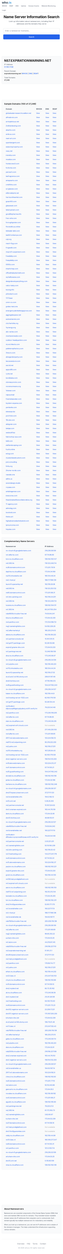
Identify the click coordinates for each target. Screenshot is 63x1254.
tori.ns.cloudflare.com (14, 900)
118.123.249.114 (50, 563)
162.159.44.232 (50, 972)
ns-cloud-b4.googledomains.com (18, 788)
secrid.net (9, 365)
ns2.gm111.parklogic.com (15, 643)
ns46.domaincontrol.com (15, 1005)
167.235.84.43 (50, 751)
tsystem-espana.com (14, 403)
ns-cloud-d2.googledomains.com (18, 660)
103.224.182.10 (50, 738)
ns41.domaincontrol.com (15, 767)
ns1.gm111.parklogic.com (15, 702)
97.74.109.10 (49, 984)
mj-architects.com (13, 344)
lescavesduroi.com (13, 361)
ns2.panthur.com (12, 713)
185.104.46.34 (50, 576)
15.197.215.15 (49, 639)
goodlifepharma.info (13, 214)
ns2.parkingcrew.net (13, 1106)
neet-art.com (11, 138)
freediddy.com (11, 256)
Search (31, 37)
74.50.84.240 (50, 826)
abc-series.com (12, 332)
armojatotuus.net (12, 122)
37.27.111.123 (49, 793)
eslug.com (10, 454)
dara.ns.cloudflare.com (15, 1047)
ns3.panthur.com (12, 963)
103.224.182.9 (50, 1072)
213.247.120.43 (50, 1026)
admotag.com (11, 508)
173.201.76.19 (50, 567)
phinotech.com (11, 294)
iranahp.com (11, 155)
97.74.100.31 (49, 1144)
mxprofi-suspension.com (15, 252)
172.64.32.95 (50, 814)
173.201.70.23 (50, 1005)
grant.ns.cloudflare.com (15, 875)
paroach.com (11, 172)
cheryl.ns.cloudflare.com (15, 1077)
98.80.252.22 (50, 934)
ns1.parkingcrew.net (13, 651)
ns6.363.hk (10, 588)
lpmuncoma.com (12, 525)
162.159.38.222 (50, 635)
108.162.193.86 (50, 980)
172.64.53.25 (49, 938)
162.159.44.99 (50, 1135)
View (38, 113)
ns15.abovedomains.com (15, 862)
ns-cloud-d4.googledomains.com (18, 925)
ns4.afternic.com (12, 734)
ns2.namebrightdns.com (15, 1114)
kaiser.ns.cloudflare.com (15, 693)
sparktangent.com (13, 143)
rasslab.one (10, 475)
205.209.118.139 (51, 1030)
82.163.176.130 (50, 698)
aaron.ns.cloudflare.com (15, 888)
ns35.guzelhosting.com (14, 772)
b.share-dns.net (12, 1119)
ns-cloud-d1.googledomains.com (18, 1152)
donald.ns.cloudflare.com (15, 776)
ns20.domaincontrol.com (15, 1081)
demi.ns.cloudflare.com (15, 814)
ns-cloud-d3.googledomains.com (18, 551)
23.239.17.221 (50, 1009)
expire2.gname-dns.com (15, 647)
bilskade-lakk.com (13, 231)
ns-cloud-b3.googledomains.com (18, 1064)
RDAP (11, 6)
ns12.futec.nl (11, 976)
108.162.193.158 (50, 776)
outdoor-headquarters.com (16, 340)
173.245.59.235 (50, 721)
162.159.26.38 (50, 584)
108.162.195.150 (50, 888)
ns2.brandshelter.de (13, 917)
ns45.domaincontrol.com (15, 858)
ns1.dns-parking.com (14, 597)
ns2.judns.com (11, 746)
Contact (43, 1244)
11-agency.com (11, 504)
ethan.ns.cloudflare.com (15, 972)
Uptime (23, 6)
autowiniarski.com (13, 319)
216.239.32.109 (50, 1152)
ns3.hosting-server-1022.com (17, 755)
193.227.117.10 (50, 830)
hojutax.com (10, 529)
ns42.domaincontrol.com (15, 1098)
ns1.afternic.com (12, 555)
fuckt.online (10, 449)
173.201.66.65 (50, 734)
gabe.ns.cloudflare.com (15, 1039)
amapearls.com (12, 180)
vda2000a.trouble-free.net (16, 946)
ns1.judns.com (11, 967)
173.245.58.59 (50, 993)
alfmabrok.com (12, 117)
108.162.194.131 (50, 605)
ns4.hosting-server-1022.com (17, 698)
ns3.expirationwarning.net (16, 951)
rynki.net (9, 374)
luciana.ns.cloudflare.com (16, 605)
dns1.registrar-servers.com (16, 1060)
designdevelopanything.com (16, 281)
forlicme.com (11, 168)
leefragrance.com (13, 176)
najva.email (10, 395)
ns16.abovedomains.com (15, 763)
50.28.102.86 (50, 643)
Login (4, 10)
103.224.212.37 (50, 763)
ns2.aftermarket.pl (13, 630)
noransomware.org (13, 386)
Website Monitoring (49, 6)
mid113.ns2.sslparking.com (16, 742)
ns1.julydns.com (12, 664)
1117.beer (9, 298)
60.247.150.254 (50, 609)
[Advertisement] (31, 48)
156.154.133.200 (51, 759)
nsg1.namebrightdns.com (15, 626)
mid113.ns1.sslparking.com (16, 892)
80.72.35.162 (49, 988)
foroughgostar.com (13, 222)
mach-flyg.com (11, 243)
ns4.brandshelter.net (14, 830)
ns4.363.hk (10, 730)
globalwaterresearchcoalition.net (18, 113)
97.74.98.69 (49, 555)
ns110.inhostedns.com (14, 668)
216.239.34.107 (50, 689)
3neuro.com (10, 353)
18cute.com (10, 420)
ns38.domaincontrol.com (15, 567)
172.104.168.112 (50, 622)
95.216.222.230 (50, 742)
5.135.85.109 (49, 1161)
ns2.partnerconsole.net (15, 805)
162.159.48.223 (50, 664)
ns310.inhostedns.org (14, 751)
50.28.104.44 (50, 702)
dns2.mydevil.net (12, 988)
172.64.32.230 (50, 618)
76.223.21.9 (49, 1106)
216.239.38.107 (50, 788)
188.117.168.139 (50, 580)
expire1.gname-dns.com (15, 871)
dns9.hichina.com (12, 681)
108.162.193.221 (50, 866)
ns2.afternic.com (12, 930)
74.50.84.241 (50, 614)
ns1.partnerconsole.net (15, 639)
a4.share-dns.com (13, 1156)
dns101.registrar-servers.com (17, 1014)
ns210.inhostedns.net (14, 576)
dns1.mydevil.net (12, 997)
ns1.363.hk (10, 609)
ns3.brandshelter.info (14, 797)
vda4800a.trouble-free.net (16, 826)
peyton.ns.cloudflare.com (16, 866)
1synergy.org (11, 327)
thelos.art (9, 517)
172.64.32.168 (50, 780)
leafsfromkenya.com (14, 235)
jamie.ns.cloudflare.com (15, 780)
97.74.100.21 (49, 767)
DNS (17, 6)
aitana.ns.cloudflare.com (15, 635)
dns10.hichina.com (13, 818)
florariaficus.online (13, 227)
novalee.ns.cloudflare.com (16, 1093)
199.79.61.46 (50, 1022)
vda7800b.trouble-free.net (16, 1030)
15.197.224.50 (50, 805)
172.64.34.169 (50, 572)
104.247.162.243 (51, 685)
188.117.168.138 (50, 913)
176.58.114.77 (50, 963)
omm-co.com (11, 302)
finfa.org (9, 466)
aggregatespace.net (13, 315)
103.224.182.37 (50, 862)
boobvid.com (11, 512)
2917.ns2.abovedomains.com (17, 738)
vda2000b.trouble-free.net (16, 1051)
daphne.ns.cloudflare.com (16, 572)
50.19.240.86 (50, 1085)
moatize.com (11, 159)
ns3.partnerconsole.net (15, 841)
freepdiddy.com (12, 260)
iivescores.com (11, 496)
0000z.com (10, 264)
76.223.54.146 (50, 707)
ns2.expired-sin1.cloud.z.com (17, 725)
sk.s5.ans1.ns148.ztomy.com (17, 677)
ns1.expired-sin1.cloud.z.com (17, 883)
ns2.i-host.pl (10, 580)
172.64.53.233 (50, 647)
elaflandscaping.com (14, 445)
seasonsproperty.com (14, 147)
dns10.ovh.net (11, 1161)
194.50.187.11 (50, 917)
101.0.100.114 (50, 1148)
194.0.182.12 (49, 797)
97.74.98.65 (49, 717)
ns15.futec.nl (11, 1140)
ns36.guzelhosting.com (14, 685)
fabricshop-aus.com (13, 437)
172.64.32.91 (49, 1047)
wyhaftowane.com (13, 277)
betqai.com (10, 428)
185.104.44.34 (50, 668)
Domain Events (33, 6)
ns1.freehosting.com (13, 854)
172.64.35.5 (49, 1089)
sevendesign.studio (13, 483)
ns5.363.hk (10, 563)
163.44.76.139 (50, 809)
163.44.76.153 (50, 1056)
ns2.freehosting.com (14, 1001)
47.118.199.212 (50, 681)
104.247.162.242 (51, 772)
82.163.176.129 (50, 755)
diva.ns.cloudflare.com (14, 656)
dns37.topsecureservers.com (17, 793)
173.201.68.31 (50, 593)
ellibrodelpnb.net (12, 193)
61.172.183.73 (50, 1110)
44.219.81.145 (50, 942)
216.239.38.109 (50, 925)
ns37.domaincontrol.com (15, 1123)
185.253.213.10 (50, 1035)
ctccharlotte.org (12, 323)
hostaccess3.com (12, 164)
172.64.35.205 (50, 896)
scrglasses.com (12, 189)
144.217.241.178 (51, 854)
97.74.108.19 (49, 1123)
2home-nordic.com (13, 470)
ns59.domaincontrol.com (15, 1144)
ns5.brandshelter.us (13, 1068)
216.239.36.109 (50, 551)
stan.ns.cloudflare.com (14, 721)
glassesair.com (11, 206)
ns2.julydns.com (12, 1043)
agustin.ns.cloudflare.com (16, 1102)
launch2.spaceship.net (14, 672)
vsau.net (9, 151)
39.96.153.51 (49, 818)
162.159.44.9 (49, 693)
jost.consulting (11, 462)
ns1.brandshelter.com (14, 909)
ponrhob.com (11, 416)
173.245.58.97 (50, 656)
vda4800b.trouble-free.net (16, 614)
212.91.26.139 (50, 997)
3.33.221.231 (49, 841)
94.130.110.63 (50, 1001)
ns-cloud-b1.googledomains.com (18, 822)
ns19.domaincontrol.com (15, 984)
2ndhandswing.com (13, 126)
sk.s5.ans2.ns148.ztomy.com (17, 1022)
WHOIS (4, 6)
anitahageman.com (13, 491)
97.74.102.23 (49, 858)
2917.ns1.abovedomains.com (17, 1072)
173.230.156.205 (51, 713)
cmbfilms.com (11, 185)
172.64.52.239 (50, 1018)
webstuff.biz (10, 433)
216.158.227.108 (50, 1051)
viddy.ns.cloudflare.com (15, 1135)
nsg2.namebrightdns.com (15, 934)
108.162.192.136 (50, 1165)
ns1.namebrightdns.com (15, 845)
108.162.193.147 (51, 559)
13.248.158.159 (50, 651)
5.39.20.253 (49, 801)
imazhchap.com (12, 269)
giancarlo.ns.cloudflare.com (16, 1089)
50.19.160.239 (50, 845)
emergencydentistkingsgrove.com (19, 311)
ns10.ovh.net (11, 801)
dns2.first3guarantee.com (15, 904)
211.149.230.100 (51, 730)
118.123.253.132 (50, 588)
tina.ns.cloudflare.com (14, 618)
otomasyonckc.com (13, 382)
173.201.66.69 (50, 930)
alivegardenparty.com (14, 357)
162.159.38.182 (50, 1093)
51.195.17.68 (8, 67)
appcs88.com (11, 370)
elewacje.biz (10, 412)
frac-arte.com (11, 218)
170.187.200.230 (51, 1014)
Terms (35, 1244)
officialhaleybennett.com (15, 273)
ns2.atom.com (11, 1085)
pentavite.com (11, 407)
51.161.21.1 (48, 951)
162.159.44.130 (50, 875)
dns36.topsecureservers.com (17, 955)
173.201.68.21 (50, 1098)
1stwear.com (10, 391)
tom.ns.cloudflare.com (14, 559)
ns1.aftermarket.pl (13, 1035)
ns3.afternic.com (12, 717)
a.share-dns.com (12, 938)
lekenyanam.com (12, 210)
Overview (20, 1244)
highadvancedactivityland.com (17, 521)
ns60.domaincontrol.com (15, 593)
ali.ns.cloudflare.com (14, 993)
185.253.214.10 (50, 630)
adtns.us (9, 479)
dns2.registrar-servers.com (16, 759)
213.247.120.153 (50, 976)
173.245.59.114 (50, 1039)
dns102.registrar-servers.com (17, 1009)
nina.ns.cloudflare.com (14, 1165)
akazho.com (10, 130)
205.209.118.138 (51, 921)
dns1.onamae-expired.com (16, 809)
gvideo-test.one (12, 306)
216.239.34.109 (50, 660)
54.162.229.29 (50, 626)
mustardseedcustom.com (15, 458)
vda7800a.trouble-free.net (16, 921)
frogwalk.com (11, 248)
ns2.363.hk (10, 1110)
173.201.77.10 (50, 1081)
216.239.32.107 (50, 822)
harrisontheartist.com (14, 197)
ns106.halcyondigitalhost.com (17, 879)
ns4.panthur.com (12, 622)
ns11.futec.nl (10, 1026)
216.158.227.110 (50, 946)
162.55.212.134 (50, 892)
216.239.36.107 (50, 1064)
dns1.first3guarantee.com (15, 1131)
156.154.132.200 (51, 1060)
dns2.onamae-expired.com (16, 1056)
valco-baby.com (12, 285)
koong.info (10, 290)
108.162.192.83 (50, 1077)
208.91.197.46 (50, 677)
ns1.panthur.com (12, 1148)
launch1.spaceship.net (14, 584)
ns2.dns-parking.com (14, 850)
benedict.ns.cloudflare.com (16, 896)
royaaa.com (10, 487)
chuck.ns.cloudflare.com (15, 980)
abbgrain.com (11, 424)
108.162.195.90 (50, 1102)
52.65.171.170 (50, 904)
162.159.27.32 (50, 672)
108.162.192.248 (51, 784)
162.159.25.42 (50, 850)
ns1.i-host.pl (10, 913)
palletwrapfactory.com (14, 349)
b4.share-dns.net (12, 1018)
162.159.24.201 (50, 597)
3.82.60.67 (49, 1114)
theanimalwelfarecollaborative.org (19, 500)
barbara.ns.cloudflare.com (16, 784)
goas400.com (11, 201)
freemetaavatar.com (13, 399)
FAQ (28, 1244)
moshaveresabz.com (14, 336)
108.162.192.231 (50, 900)
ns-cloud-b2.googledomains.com (18, 689)
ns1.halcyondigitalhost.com (16, 1127)
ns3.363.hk (10, 601)
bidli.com (9, 441)
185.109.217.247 (51, 1140)
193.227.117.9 (50, 909)
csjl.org (8, 239)
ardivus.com (10, 134)
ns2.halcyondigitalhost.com (16, 959)
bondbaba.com (11, 378)
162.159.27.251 (50, 746)
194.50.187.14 (50, 1068)
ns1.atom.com (11, 942)
